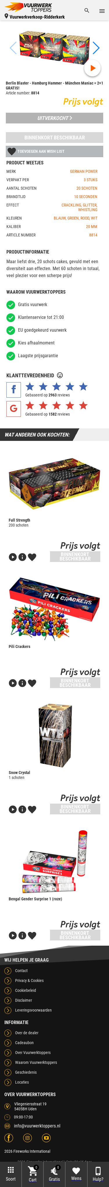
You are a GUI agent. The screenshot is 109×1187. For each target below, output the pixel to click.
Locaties (22, 1082)
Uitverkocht (54, 118)
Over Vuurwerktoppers (33, 1052)
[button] (95, 48)
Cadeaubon (24, 1042)
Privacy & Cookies (29, 980)
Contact (21, 970)
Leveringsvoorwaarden (33, 1010)
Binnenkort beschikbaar (54, 137)
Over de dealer (26, 1032)
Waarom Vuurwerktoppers (36, 1062)
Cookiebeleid (25, 990)
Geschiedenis (26, 1072)
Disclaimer (23, 1000)
